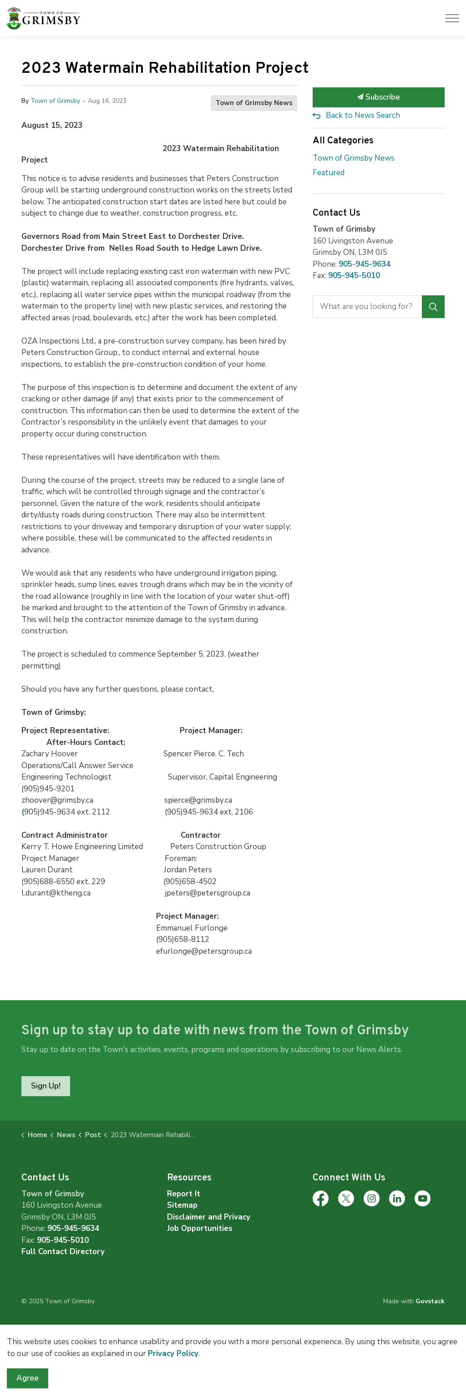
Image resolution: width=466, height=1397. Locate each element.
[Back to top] (233, 1339)
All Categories (343, 141)
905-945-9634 (364, 264)
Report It (183, 1194)
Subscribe (378, 97)
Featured (328, 172)
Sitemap (182, 1205)
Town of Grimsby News (254, 102)
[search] (378, 306)
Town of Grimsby (55, 100)
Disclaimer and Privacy (208, 1217)
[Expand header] (452, 18)
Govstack (430, 1301)
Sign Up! (46, 1086)
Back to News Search (363, 115)
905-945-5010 (354, 275)
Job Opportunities (200, 1228)
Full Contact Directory (63, 1251)
